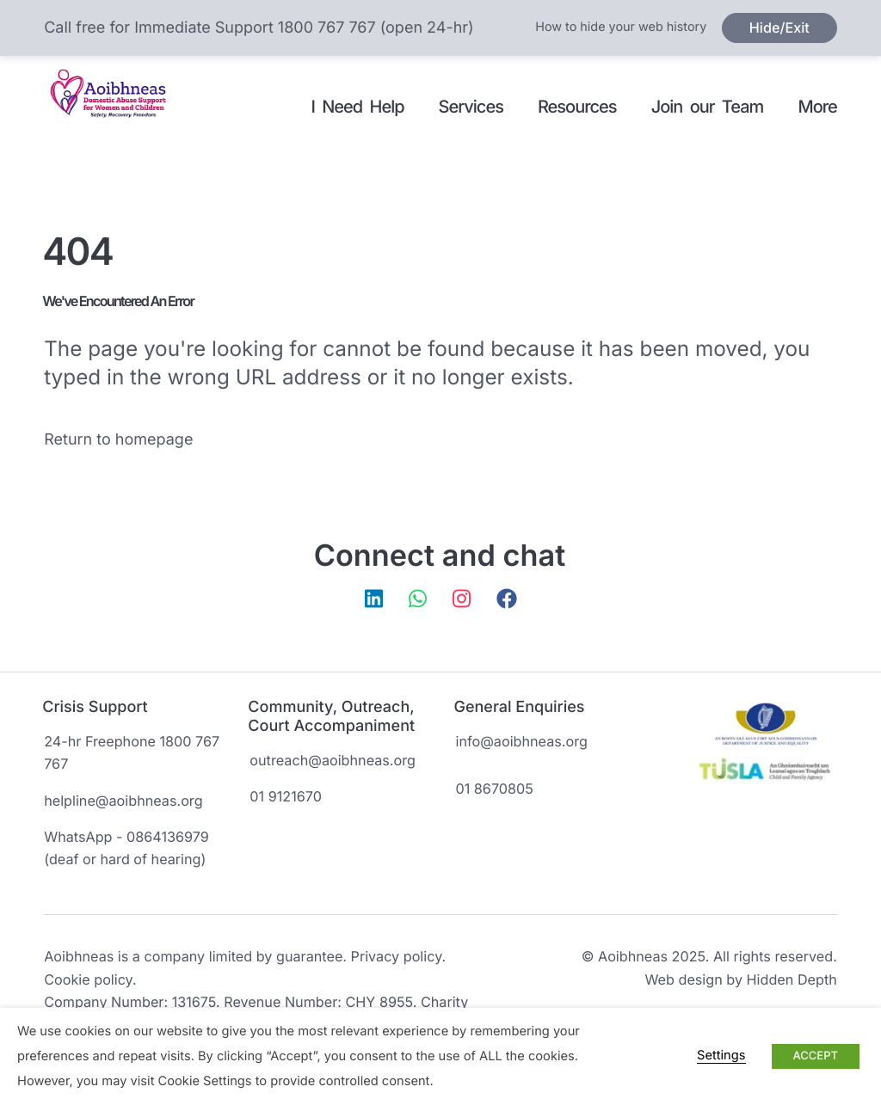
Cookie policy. (90, 979)
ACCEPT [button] (815, 1056)
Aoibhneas (114, 108)
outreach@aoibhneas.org (333, 760)
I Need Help (357, 106)
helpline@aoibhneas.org (123, 800)
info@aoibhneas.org (522, 741)
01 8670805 (494, 788)
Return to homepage (118, 440)
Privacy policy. (399, 956)
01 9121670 (286, 796)
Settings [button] (721, 1055)
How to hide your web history (620, 27)
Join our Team (707, 106)
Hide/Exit (779, 27)
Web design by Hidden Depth (740, 979)
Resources (577, 106)
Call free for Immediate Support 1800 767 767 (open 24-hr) (258, 28)
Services (471, 106)
